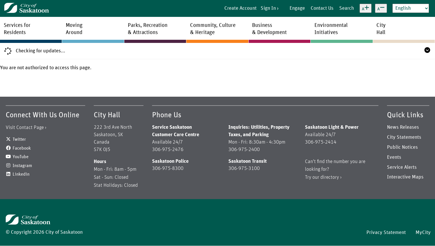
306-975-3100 (244, 168)
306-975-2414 (320, 142)
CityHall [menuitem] (381, 29)
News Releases (403, 127)
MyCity (423, 232)
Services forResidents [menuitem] (17, 29)
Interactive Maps (405, 177)
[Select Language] (410, 8)
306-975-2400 (244, 149)
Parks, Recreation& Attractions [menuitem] (147, 29)
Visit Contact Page (25, 127)
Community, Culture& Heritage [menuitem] (213, 29)
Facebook (22, 148)
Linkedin (21, 174)
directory (329, 177)
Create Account (240, 8)
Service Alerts (402, 167)
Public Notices (402, 147)
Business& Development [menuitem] (269, 29)
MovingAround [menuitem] (74, 29)
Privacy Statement (386, 232)
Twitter (19, 139)
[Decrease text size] (381, 8)
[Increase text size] (366, 8)
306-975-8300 (167, 168)
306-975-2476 (167, 149)
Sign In (268, 8)
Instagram (22, 165)
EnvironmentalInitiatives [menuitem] (331, 29)
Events (394, 157)
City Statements (404, 137)
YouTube (21, 156)
